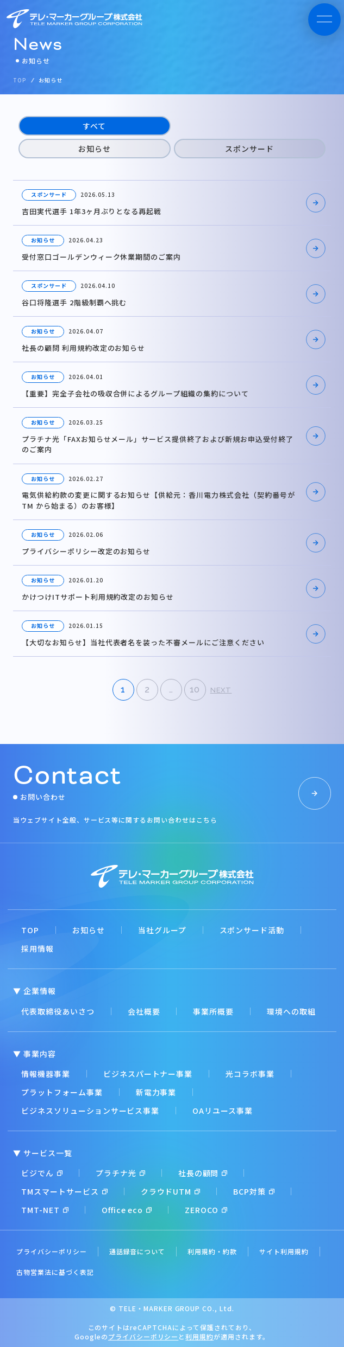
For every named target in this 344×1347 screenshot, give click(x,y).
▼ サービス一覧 (42, 1152)
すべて (94, 125)
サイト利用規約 (284, 1251)
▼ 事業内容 (34, 1053)
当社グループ (162, 930)
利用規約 (199, 1336)
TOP (30, 930)
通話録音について (137, 1251)
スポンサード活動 (252, 930)
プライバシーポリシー (51, 1251)
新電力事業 (156, 1092)
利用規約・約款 (212, 1251)
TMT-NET (44, 1210)
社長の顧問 (203, 1173)
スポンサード (249, 148)
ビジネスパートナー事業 (148, 1073)
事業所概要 (213, 1011)
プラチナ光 (120, 1173)
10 (195, 689)
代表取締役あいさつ (58, 1011)
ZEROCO (206, 1210)
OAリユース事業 (222, 1110)
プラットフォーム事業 (62, 1092)
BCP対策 (253, 1191)
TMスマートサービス (64, 1191)
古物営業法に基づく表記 (55, 1272)
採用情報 (37, 948)
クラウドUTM (171, 1191)
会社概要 (144, 1011)
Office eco (127, 1210)
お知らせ (94, 148)
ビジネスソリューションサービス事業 (90, 1110)
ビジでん (41, 1173)
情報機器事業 (45, 1073)
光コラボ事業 (250, 1073)
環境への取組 (291, 1011)
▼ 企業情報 (34, 990)
